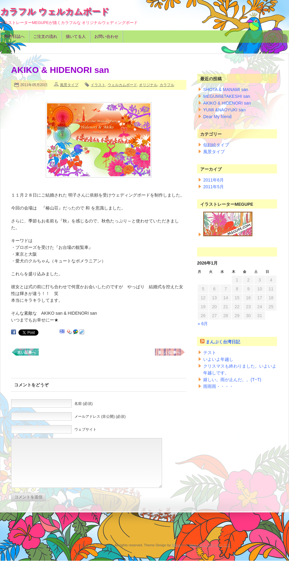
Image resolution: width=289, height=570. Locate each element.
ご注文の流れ (45, 36)
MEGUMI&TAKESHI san (226, 96)
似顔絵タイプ (216, 144)
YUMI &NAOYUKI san (224, 109)
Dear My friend (217, 116)
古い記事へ (26, 352)
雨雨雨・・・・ (218, 386)
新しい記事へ (169, 352)
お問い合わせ (106, 36)
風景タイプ (69, 85)
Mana (176, 554)
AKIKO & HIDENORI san (227, 103)
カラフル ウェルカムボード (54, 11)
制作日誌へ (15, 36)
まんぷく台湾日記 (223, 341)
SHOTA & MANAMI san (225, 89)
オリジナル (148, 85)
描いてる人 (76, 36)
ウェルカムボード (122, 85)
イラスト (98, 85)
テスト (209, 352)
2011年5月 (213, 186)
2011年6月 (213, 179)
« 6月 (203, 323)
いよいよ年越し (218, 359)
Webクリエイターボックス (209, 554)
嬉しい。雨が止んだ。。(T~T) (232, 379)
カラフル (167, 85)
